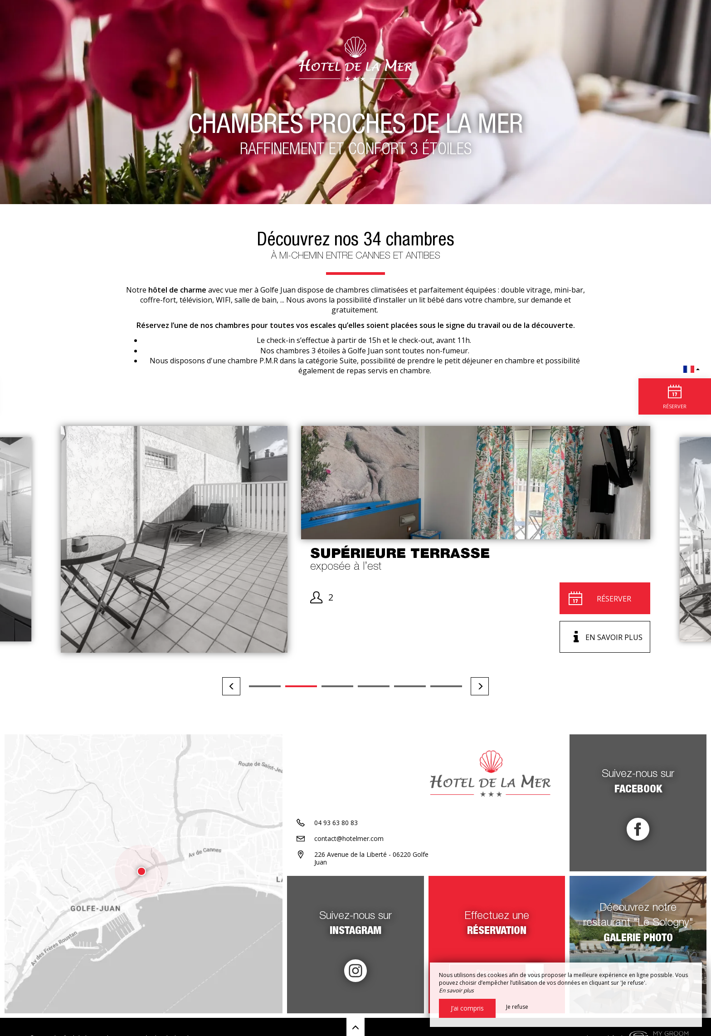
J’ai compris (467, 1008)
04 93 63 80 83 (336, 822)
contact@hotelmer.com (349, 838)
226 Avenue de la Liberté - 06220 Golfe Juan (371, 858)
